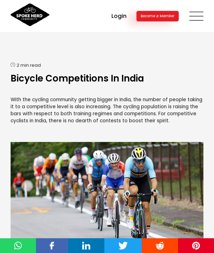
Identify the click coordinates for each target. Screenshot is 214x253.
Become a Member (158, 16)
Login (119, 16)
